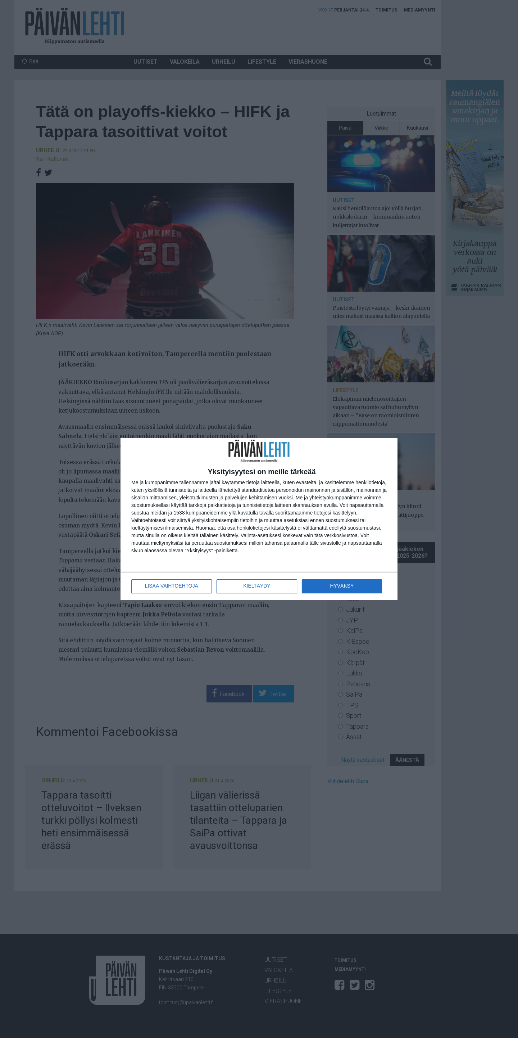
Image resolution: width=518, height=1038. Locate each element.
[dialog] (259, 519)
